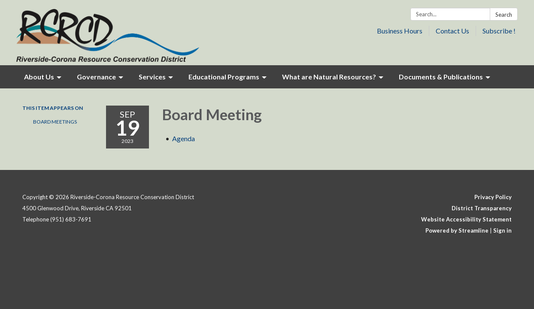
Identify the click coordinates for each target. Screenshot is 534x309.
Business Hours (399, 31)
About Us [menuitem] (39, 77)
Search (503, 14)
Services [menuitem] (152, 77)
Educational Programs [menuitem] (223, 77)
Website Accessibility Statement (466, 219)
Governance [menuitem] (96, 77)
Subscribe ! (499, 31)
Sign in (502, 230)
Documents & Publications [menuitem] (441, 77)
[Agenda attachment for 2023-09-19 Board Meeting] (183, 138)
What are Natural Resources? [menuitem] (329, 77)
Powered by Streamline (456, 230)
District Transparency (482, 208)
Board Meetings (55, 121)
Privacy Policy (493, 197)
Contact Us (452, 31)
